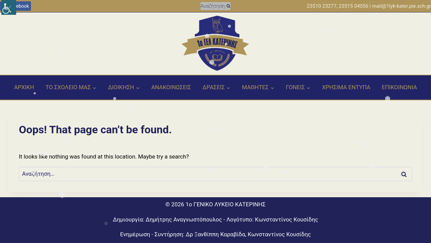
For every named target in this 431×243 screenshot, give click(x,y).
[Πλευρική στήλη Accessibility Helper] (8, 7)
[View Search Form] (215, 6)
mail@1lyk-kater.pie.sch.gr (401, 6)
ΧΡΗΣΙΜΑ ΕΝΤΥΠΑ (346, 87)
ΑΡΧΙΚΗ (24, 87)
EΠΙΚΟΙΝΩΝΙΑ (399, 87)
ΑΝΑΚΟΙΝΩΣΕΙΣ (171, 87)
